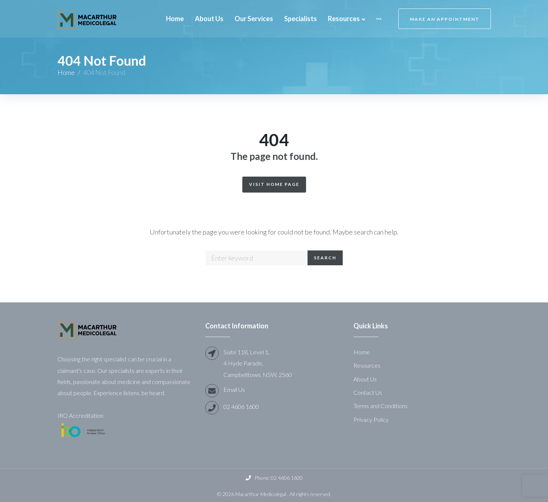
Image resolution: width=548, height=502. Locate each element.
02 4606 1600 (241, 406)
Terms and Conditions (380, 405)
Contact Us (367, 392)
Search (325, 257)
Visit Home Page (274, 184)
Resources (367, 365)
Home (66, 72)
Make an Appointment (444, 19)
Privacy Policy (371, 419)
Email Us (234, 389)
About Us (365, 379)
